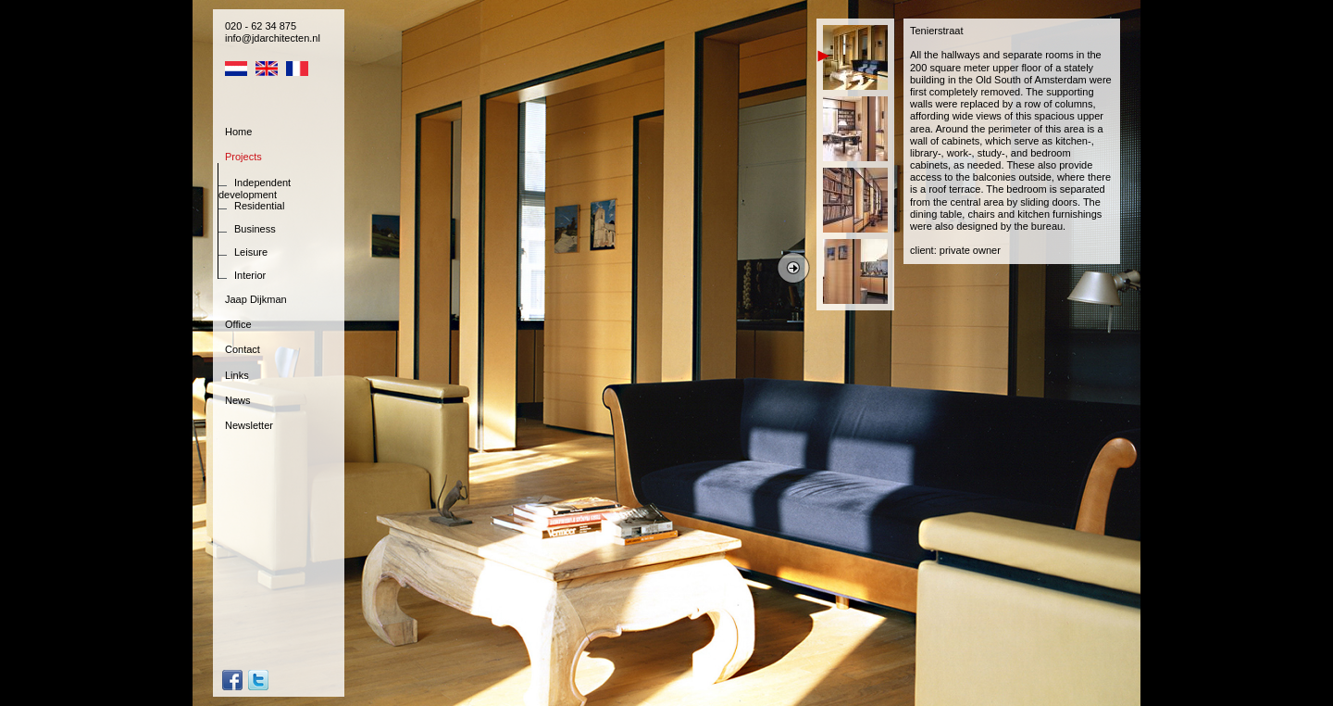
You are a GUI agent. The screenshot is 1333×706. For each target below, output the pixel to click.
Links (237, 375)
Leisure (251, 252)
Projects (243, 156)
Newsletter (249, 425)
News (238, 400)
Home (238, 131)
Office (238, 324)
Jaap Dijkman (256, 299)
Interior (250, 275)
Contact (242, 349)
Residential (259, 205)
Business (255, 228)
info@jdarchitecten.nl (272, 38)
